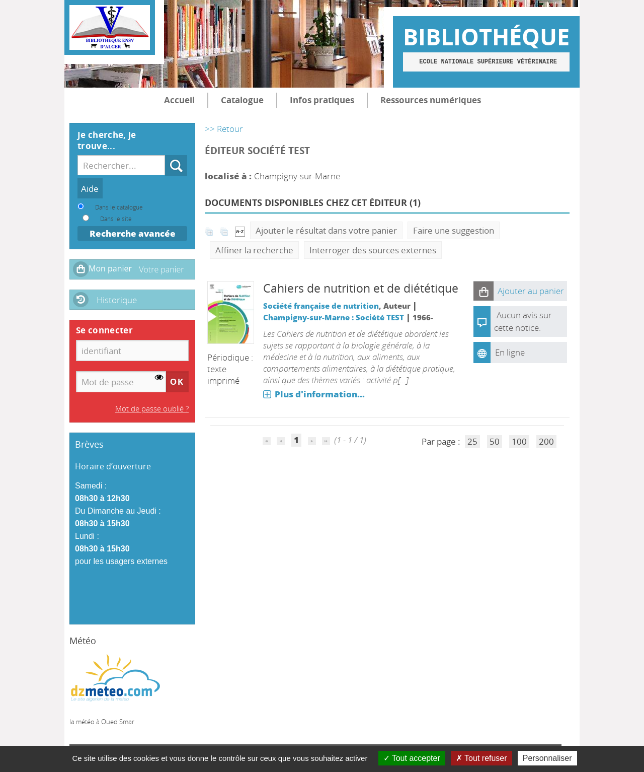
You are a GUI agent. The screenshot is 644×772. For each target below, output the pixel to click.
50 (495, 441)
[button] (483, 291)
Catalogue (242, 100)
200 (546, 441)
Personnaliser (547, 758)
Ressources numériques (430, 100)
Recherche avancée (133, 233)
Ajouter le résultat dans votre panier (326, 230)
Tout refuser (481, 758)
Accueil (179, 100)
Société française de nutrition (321, 306)
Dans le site (116, 219)
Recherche (165, 155)
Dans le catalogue (119, 207)
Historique (117, 300)
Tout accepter (411, 758)
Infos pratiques (322, 100)
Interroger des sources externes (372, 250)
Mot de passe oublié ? (152, 408)
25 (472, 441)
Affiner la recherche (254, 250)
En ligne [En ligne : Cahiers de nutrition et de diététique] (510, 352)
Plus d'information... (320, 394)
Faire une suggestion (453, 230)
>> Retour (224, 128)
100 (519, 441)
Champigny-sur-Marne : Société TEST (333, 317)
